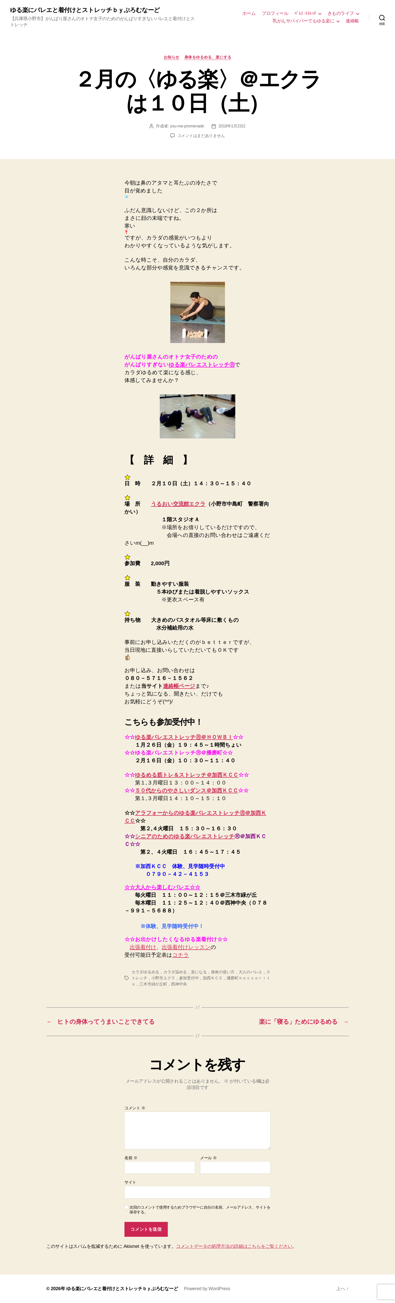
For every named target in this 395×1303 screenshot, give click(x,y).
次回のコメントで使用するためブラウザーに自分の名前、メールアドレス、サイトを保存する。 (200, 1209)
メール (208, 1158)
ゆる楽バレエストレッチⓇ (202, 364)
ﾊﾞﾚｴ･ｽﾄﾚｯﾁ (305, 13)
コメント (134, 1108)
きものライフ (340, 13)
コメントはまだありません (201, 135)
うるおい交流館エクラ (178, 504)
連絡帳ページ (179, 686)
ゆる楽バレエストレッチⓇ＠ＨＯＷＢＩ (184, 737)
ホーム (249, 13)
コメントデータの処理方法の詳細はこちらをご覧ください (234, 1246)
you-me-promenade (187, 126)
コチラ (180, 955)
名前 (130, 1158)
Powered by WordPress (207, 1288)
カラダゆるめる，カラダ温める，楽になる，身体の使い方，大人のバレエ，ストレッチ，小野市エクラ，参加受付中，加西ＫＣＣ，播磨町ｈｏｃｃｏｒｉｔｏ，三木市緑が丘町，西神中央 (200, 978)
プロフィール (275, 13)
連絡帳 (352, 20)
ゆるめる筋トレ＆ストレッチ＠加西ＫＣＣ (186, 775)
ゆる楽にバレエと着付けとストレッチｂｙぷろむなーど (85, 10)
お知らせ (171, 57)
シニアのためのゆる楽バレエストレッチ (185, 836)
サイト (130, 1182)
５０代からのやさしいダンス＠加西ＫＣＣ (186, 790)
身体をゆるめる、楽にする (208, 57)
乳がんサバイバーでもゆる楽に (303, 20)
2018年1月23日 (232, 126)
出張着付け (143, 947)
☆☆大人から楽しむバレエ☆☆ (162, 887)
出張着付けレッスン (186, 947)
